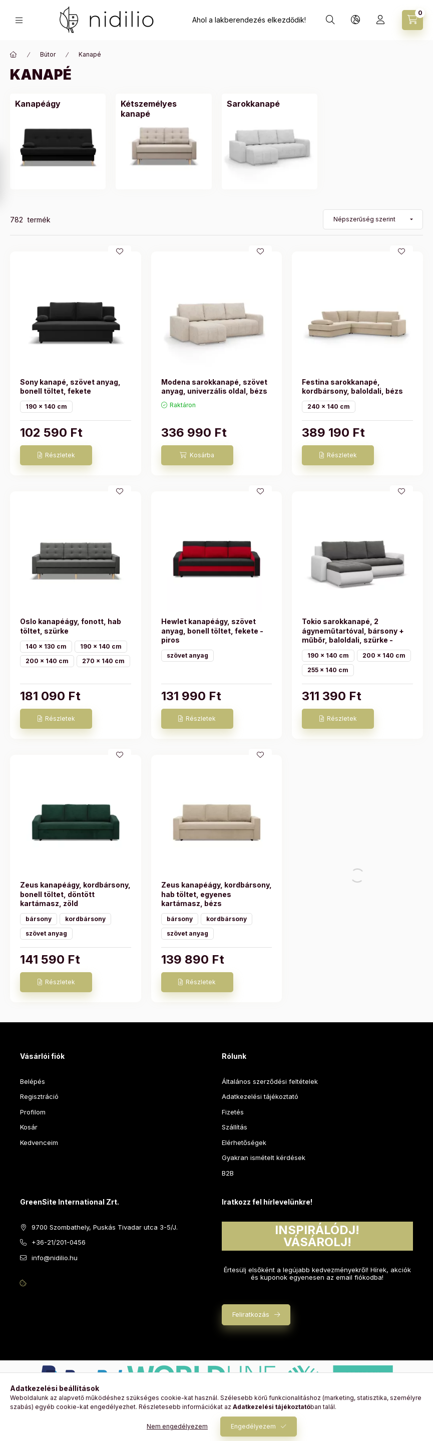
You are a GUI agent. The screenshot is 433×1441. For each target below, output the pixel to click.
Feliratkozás (250, 1314)
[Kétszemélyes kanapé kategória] (163, 109)
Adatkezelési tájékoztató (260, 1096)
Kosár (29, 1127)
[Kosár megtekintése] (412, 20)
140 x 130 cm (46, 646)
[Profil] (380, 20)
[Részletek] (56, 455)
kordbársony (85, 919)
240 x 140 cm (328, 406)
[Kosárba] (197, 455)
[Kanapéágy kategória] (38, 104)
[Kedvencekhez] (120, 251)
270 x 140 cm (103, 661)
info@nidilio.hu (55, 1258)
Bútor (48, 54)
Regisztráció (39, 1096)
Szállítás (234, 1127)
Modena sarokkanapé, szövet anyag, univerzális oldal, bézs (214, 386)
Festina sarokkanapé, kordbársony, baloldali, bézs (352, 386)
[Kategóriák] (19, 20)
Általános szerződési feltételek (270, 1081)
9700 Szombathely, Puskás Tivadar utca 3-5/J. (105, 1227)
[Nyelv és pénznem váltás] (355, 20)
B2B (228, 1173)
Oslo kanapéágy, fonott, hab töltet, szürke (70, 626)
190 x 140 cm (46, 406)
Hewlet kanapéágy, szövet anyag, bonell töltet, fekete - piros (212, 630)
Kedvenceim (39, 1142)
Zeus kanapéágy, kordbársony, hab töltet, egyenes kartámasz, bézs (216, 894)
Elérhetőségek (244, 1142)
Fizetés (233, 1112)
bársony (39, 919)
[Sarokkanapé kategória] (253, 104)
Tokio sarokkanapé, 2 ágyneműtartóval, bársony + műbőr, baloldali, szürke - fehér (353, 635)
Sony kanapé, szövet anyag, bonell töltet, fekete (70, 386)
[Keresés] (330, 20)
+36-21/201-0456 (59, 1242)
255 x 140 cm (327, 670)
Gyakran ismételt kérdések (263, 1158)
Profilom (33, 1112)
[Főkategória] (13, 54)
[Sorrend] (373, 219)
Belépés (32, 1081)
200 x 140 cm (47, 661)
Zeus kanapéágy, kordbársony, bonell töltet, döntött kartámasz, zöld (75, 894)
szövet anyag (187, 655)
